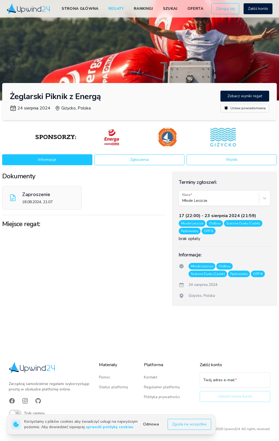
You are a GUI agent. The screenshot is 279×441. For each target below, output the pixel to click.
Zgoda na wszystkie (189, 424)
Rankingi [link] (143, 8)
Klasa (186, 195)
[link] (29, 8)
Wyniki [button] (232, 159)
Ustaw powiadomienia (245, 108)
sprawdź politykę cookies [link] (109, 427)
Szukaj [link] (170, 8)
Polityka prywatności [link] (162, 396)
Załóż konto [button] (258, 8)
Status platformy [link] (113, 387)
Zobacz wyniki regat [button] (245, 96)
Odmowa (151, 424)
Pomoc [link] (104, 377)
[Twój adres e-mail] (235, 382)
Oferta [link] (195, 8)
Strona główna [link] (80, 8)
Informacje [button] (47, 159)
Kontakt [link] (150, 377)
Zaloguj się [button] (225, 8)
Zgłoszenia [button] (139, 159)
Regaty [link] (116, 8)
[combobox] (182, 200)
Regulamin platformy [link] (162, 387)
